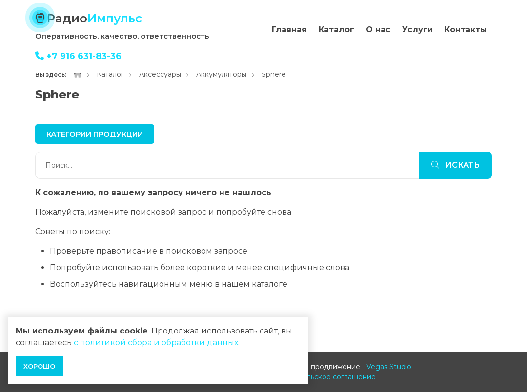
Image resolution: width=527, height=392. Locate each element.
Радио (94, 18)
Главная (289, 30)
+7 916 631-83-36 (78, 56)
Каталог (336, 30)
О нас (378, 30)
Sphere (274, 74)
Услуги (417, 30)
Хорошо (39, 366)
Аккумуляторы (221, 74)
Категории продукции (94, 133)
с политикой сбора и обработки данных (156, 342)
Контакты (466, 30)
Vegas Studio (388, 366)
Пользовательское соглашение (321, 376)
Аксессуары (160, 74)
